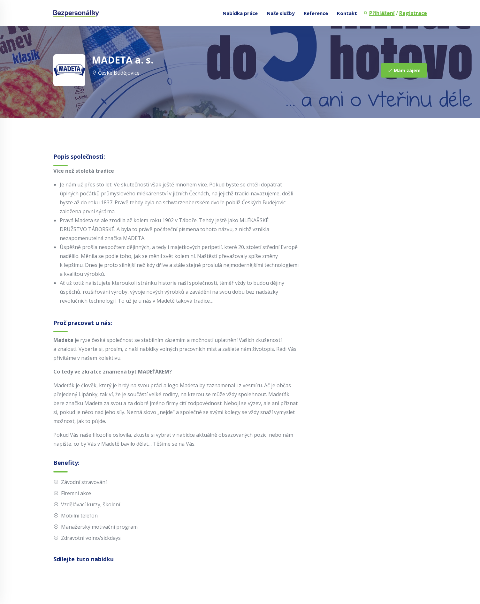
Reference (316, 13)
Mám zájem (404, 70)
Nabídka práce (240, 13)
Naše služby (281, 13)
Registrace (413, 13)
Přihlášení (382, 13)
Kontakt (347, 13)
